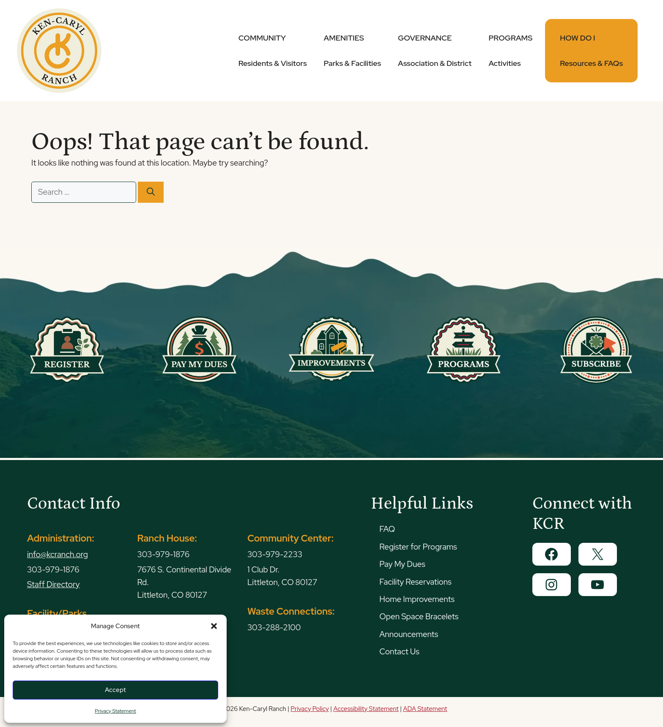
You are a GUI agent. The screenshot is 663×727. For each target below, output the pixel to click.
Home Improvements (417, 599)
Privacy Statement (115, 711)
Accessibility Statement (365, 709)
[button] (214, 626)
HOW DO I (591, 50)
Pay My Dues (402, 564)
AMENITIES (352, 50)
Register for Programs (418, 547)
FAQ (387, 529)
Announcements (408, 634)
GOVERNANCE (434, 50)
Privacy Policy (309, 709)
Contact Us (399, 651)
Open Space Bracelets (418, 616)
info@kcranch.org (57, 554)
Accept (115, 690)
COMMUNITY (272, 50)
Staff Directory (53, 584)
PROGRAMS (510, 50)
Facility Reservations (415, 582)
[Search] (151, 192)
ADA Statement (425, 709)
